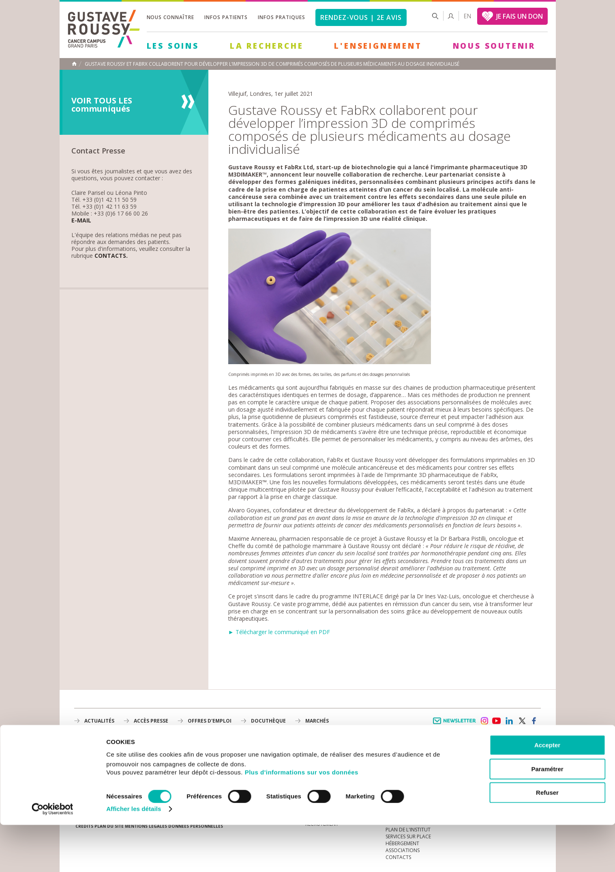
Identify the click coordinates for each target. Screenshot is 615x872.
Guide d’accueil (405, 754)
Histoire (315, 768)
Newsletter (455, 724)
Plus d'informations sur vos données (301, 819)
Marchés (317, 720)
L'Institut (317, 761)
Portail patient (405, 761)
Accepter (547, 792)
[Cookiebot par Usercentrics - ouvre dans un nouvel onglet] (52, 856)
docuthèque (268, 720)
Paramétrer (547, 816)
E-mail (81, 220)
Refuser (547, 839)
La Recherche (267, 46)
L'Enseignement (378, 46)
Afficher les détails (133, 856)
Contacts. (111, 256)
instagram (484, 721)
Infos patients (226, 17)
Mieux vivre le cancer (412, 768)
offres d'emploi (209, 720)
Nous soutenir (494, 46)
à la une (315, 754)
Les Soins (173, 46)
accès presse (151, 720)
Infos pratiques (281, 17)
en (467, 16)
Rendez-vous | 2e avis (361, 17)
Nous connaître (170, 17)
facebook (534, 721)
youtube (496, 721)
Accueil (74, 63)
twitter (521, 721)
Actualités (99, 720)
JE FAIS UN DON (519, 16)
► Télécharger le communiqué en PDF (279, 632)
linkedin (509, 721)
